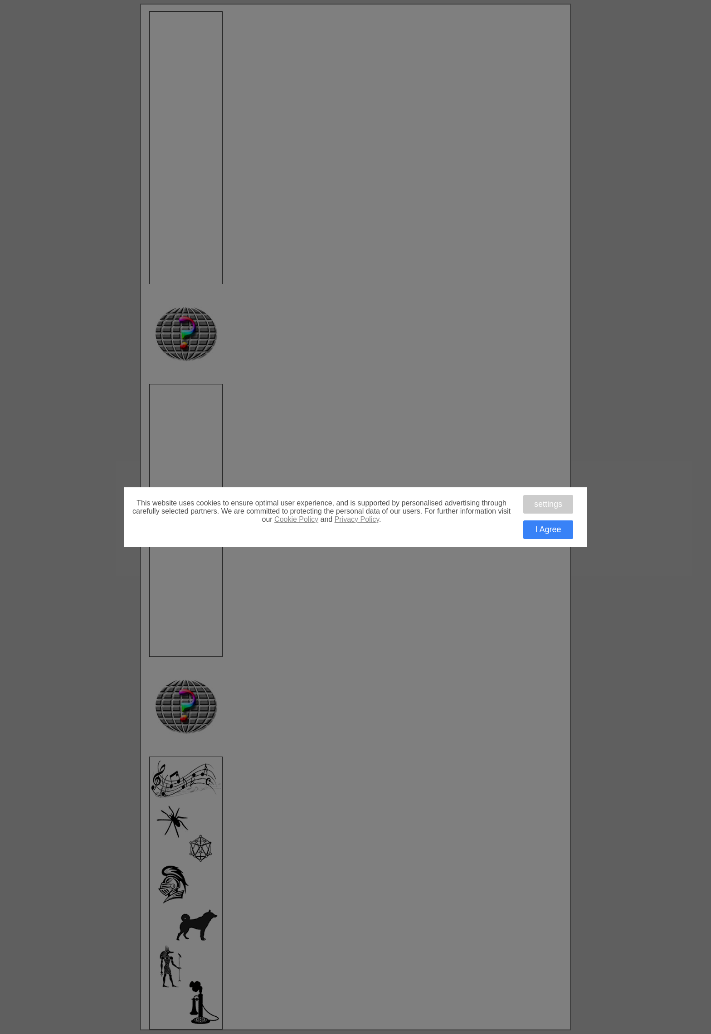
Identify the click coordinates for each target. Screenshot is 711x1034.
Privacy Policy (357, 519)
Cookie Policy (296, 519)
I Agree (548, 529)
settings (548, 504)
